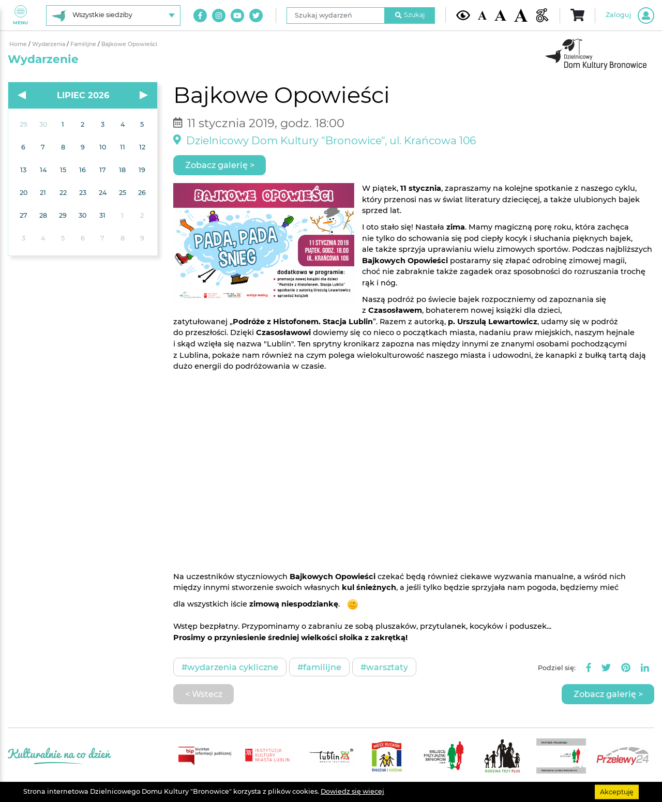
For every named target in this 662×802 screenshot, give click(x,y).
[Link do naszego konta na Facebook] (200, 15)
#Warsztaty (384, 667)
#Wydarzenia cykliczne (230, 667)
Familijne (84, 44)
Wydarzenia (49, 44)
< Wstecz (203, 694)
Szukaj (410, 15)
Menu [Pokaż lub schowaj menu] (20, 15)
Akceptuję (617, 791)
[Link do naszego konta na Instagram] (218, 15)
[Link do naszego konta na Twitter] (256, 15)
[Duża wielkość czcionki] (521, 15)
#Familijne (319, 667)
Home (18, 44)
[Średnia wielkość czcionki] (500, 15)
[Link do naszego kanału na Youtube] (237, 15)
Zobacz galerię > (219, 165)
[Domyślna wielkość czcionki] (482, 15)
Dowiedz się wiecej (352, 791)
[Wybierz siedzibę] (113, 15)
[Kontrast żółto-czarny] (463, 15)
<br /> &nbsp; (414, 470)
